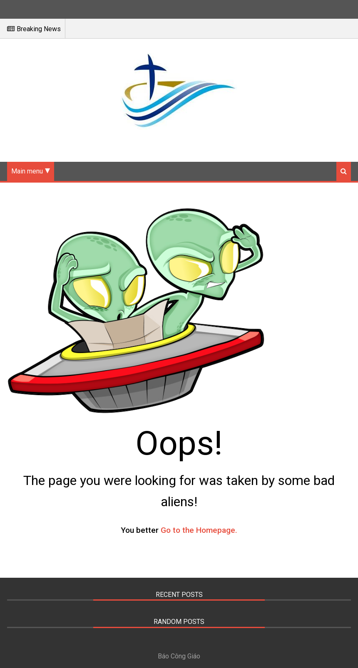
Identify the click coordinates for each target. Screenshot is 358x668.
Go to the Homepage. (199, 530)
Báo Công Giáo (179, 656)
